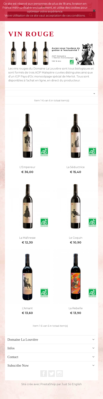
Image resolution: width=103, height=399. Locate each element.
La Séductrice (75, 167)
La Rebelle (76, 308)
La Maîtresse (27, 237)
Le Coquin (75, 237)
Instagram (59, 373)
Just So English (72, 384)
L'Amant (27, 308)
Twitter (51, 373)
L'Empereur (27, 167)
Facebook (43, 373)
